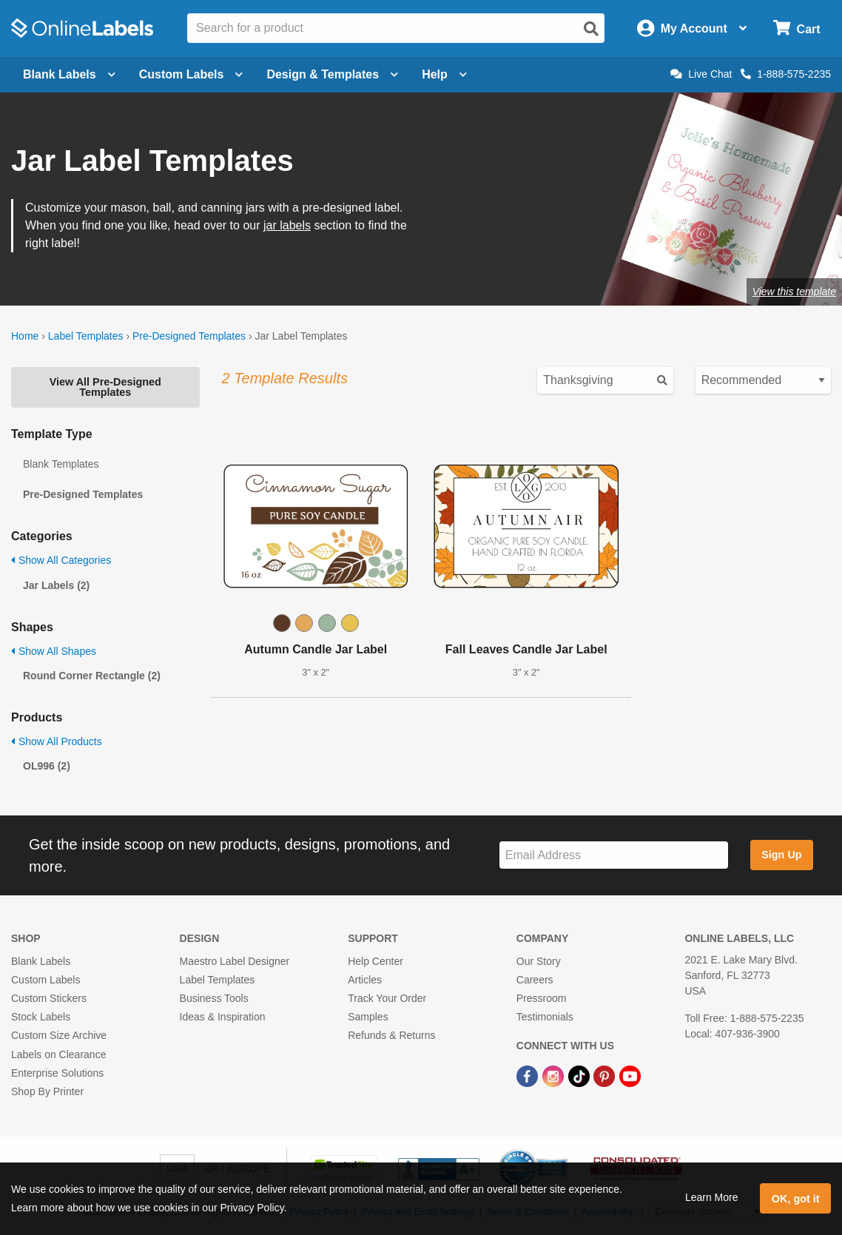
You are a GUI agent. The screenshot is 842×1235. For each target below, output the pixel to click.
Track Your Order (387, 998)
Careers (534, 980)
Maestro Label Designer (235, 961)
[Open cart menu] (796, 28)
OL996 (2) (46, 766)
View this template (794, 291)
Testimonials (544, 1017)
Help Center (375, 961)
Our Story (538, 961)
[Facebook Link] (528, 1076)
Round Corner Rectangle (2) (92, 676)
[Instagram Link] (554, 1076)
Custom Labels (45, 980)
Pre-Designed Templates (189, 336)
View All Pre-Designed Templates (105, 387)
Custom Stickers (49, 998)
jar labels (287, 225)
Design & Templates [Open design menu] (332, 74)
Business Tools (214, 998)
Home (24, 336)
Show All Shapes (53, 651)
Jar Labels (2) (56, 585)
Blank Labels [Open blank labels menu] (69, 74)
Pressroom (541, 998)
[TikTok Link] (580, 1076)
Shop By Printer (47, 1091)
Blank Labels (40, 961)
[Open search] (591, 29)
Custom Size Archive (59, 1035)
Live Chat (701, 74)
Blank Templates (60, 464)
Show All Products (56, 741)
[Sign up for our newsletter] (613, 855)
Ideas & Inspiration (223, 1017)
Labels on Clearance (58, 1054)
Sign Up (781, 855)
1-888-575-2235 (786, 74)
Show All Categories (61, 560)
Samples (368, 1017)
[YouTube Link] (630, 1076)
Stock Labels (40, 1017)
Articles (365, 980)
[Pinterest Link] (605, 1076)
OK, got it (796, 1199)
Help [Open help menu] (444, 74)
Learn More (711, 1197)
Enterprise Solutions (57, 1073)
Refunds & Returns (391, 1035)
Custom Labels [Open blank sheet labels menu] (191, 74)
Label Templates (86, 336)
